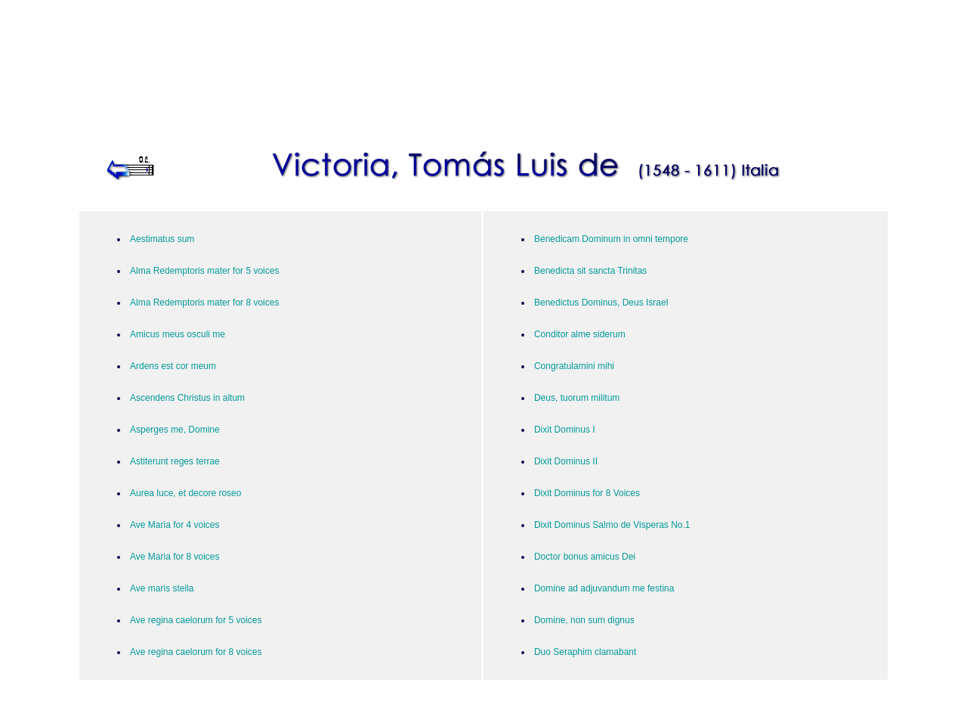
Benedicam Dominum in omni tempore (611, 239)
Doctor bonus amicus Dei (584, 556)
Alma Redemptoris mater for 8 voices (204, 302)
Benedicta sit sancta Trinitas (590, 270)
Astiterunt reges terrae (175, 461)
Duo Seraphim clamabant (585, 652)
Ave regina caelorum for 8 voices (196, 652)
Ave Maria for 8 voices (175, 556)
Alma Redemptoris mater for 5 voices (204, 270)
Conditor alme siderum (580, 334)
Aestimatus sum (162, 239)
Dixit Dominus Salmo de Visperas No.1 (612, 525)
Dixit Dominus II (566, 461)
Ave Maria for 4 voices (175, 525)
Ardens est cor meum (173, 366)
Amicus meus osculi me (177, 334)
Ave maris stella (161, 588)
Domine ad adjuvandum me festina (604, 588)
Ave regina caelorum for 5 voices (196, 620)
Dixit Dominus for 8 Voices (587, 493)
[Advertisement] (483, 62)
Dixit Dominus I (564, 429)
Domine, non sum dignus (584, 620)
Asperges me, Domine (175, 429)
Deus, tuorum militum (576, 398)
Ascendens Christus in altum (187, 398)
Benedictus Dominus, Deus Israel (601, 302)
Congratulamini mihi (574, 366)
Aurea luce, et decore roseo (185, 493)
